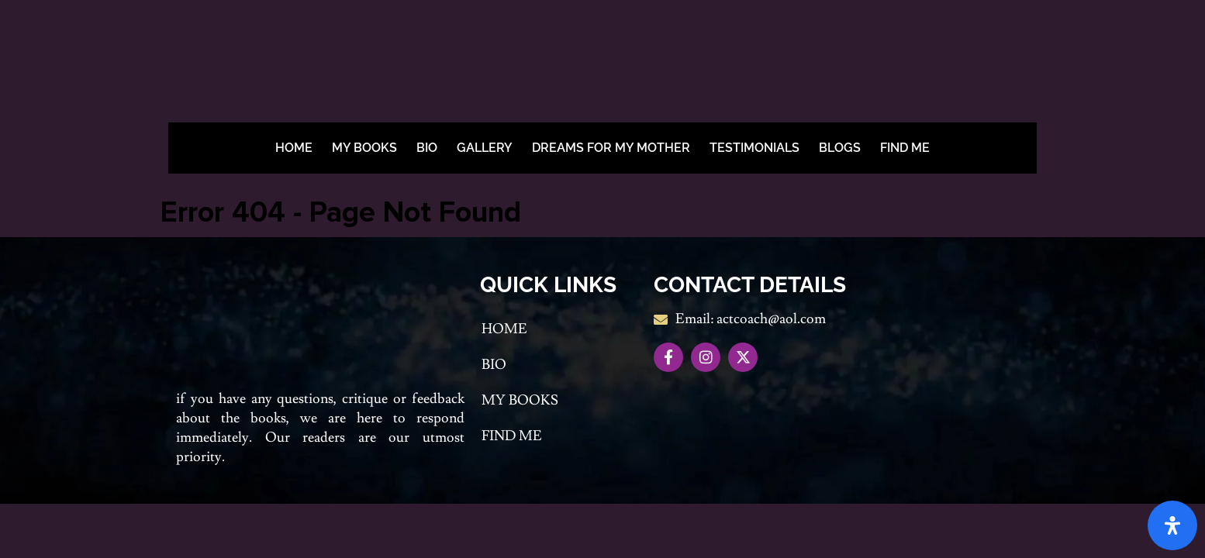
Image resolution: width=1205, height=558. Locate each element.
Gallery (485, 147)
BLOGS (840, 147)
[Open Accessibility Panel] (1172, 525)
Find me (905, 147)
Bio (426, 147)
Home (293, 147)
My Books (364, 147)
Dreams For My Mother (611, 147)
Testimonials (754, 147)
